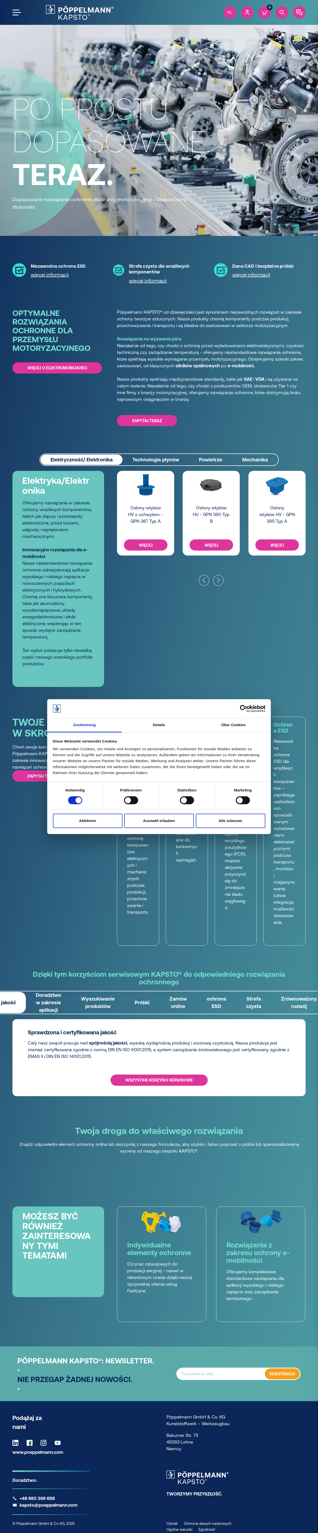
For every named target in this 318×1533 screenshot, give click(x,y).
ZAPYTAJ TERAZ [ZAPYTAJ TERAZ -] (147, 420)
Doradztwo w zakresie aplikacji (48, 1002)
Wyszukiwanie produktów (98, 1002)
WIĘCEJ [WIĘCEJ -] (146, 545)
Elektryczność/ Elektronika (81, 459)
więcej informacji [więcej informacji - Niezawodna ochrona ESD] (50, 274)
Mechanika (255, 459)
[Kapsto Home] (80, 12)
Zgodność (206, 1529)
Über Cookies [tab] (233, 725)
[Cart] (264, 12)
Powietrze (210, 459)
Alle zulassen (230, 821)
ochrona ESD (216, 1002)
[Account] (247, 12)
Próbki (142, 1002)
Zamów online (178, 1002)
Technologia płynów (155, 459)
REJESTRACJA (282, 1374)
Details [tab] (159, 725)
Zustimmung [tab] (84, 725)
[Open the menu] (16, 12)
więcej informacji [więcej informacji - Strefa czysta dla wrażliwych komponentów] (148, 280)
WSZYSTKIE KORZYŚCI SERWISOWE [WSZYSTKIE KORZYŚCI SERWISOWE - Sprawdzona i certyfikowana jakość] (159, 1080)
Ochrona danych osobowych (207, 1523)
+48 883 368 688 (37, 1498)
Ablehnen (87, 821)
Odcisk (172, 1523)
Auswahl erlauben (159, 821)
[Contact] (299, 12)
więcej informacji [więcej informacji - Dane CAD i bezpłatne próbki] (251, 274)
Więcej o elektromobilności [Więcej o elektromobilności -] (57, 368)
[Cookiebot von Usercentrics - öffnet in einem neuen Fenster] (243, 708)
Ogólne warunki (179, 1529)
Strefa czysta (253, 1002)
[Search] (282, 12)
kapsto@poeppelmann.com (49, 1505)
